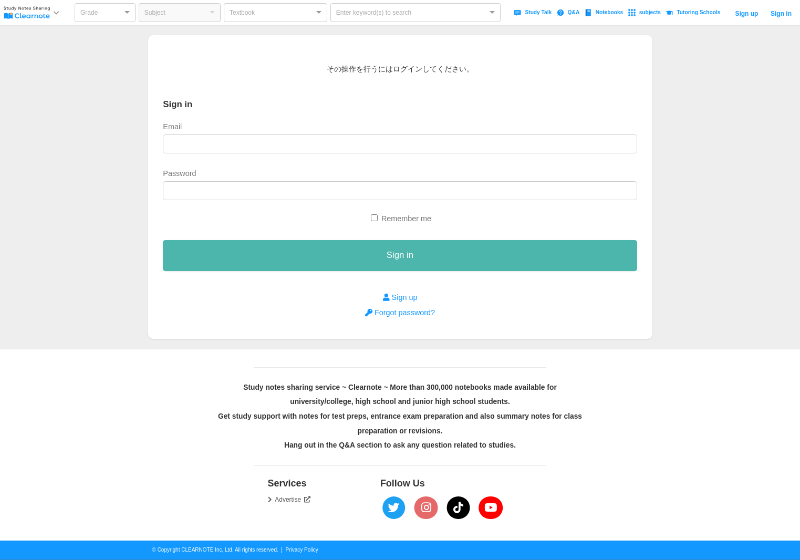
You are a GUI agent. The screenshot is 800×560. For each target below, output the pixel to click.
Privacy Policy (302, 550)
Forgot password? (400, 312)
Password (179, 173)
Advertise (292, 499)
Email (172, 126)
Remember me (406, 218)
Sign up (746, 13)
